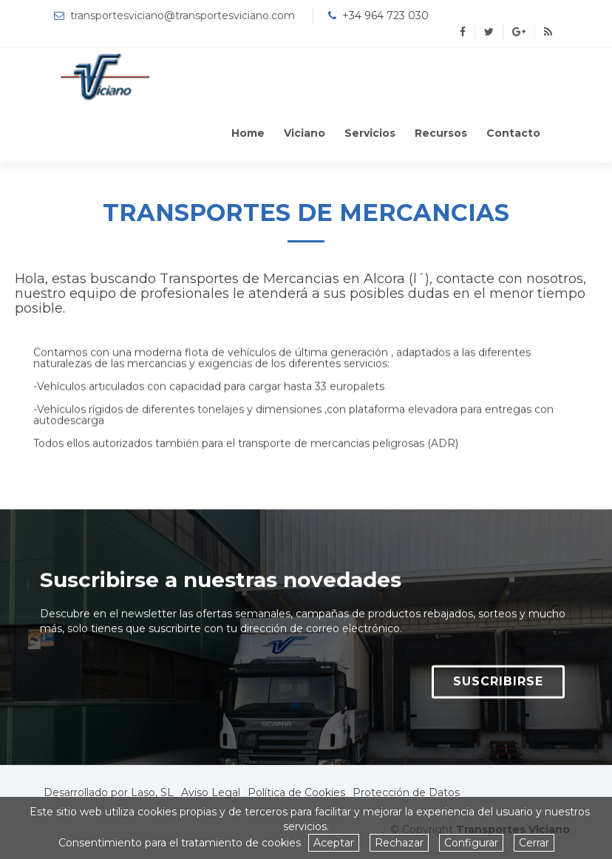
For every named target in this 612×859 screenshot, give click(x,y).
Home (248, 133)
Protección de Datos (406, 792)
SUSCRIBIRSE (498, 689)
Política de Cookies (296, 792)
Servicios (369, 133)
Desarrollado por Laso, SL (109, 792)
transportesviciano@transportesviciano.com (182, 15)
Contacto (513, 133)
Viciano (304, 133)
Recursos (441, 133)
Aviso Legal (210, 792)
